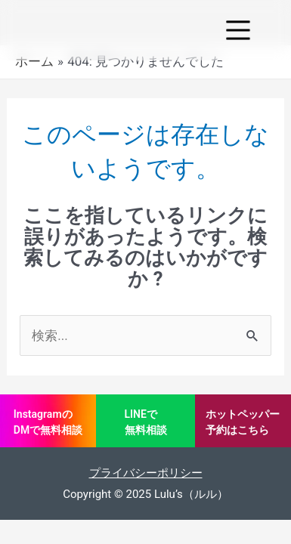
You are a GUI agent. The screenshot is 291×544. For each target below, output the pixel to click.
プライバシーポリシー (146, 473)
